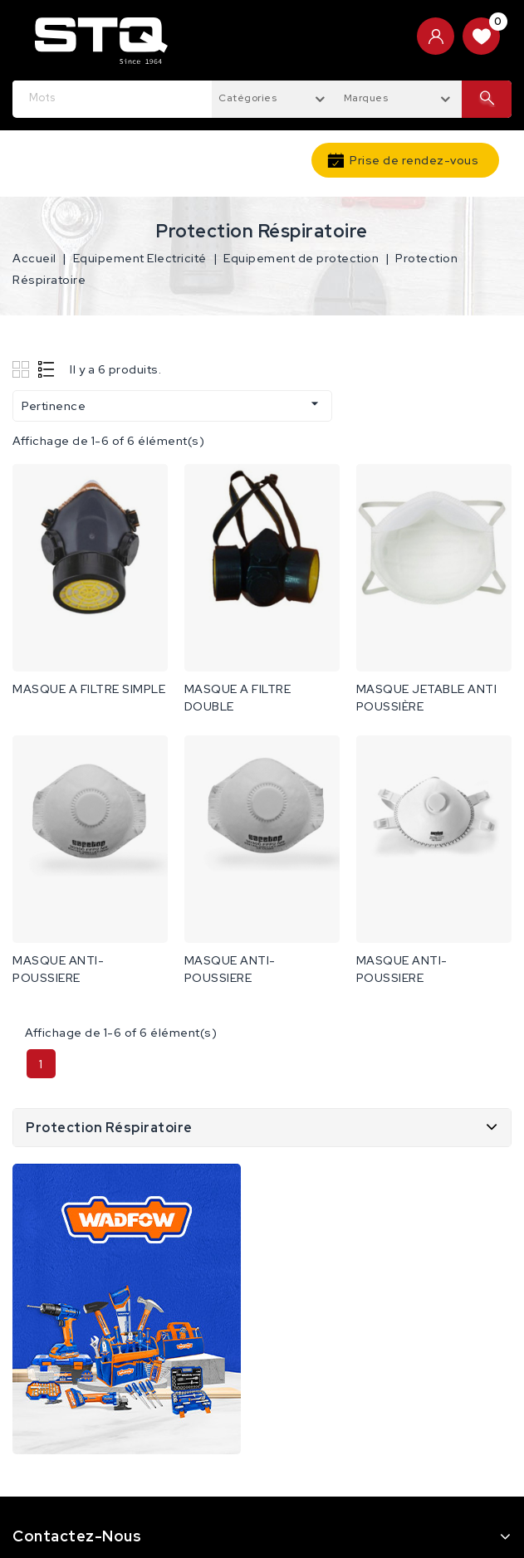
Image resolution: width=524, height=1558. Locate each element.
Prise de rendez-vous (414, 160)
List (47, 369)
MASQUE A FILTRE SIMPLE (88, 688)
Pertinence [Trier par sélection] (172, 404)
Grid (22, 369)
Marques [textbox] (366, 98)
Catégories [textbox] (247, 98)
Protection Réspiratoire (109, 1127)
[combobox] (274, 97)
